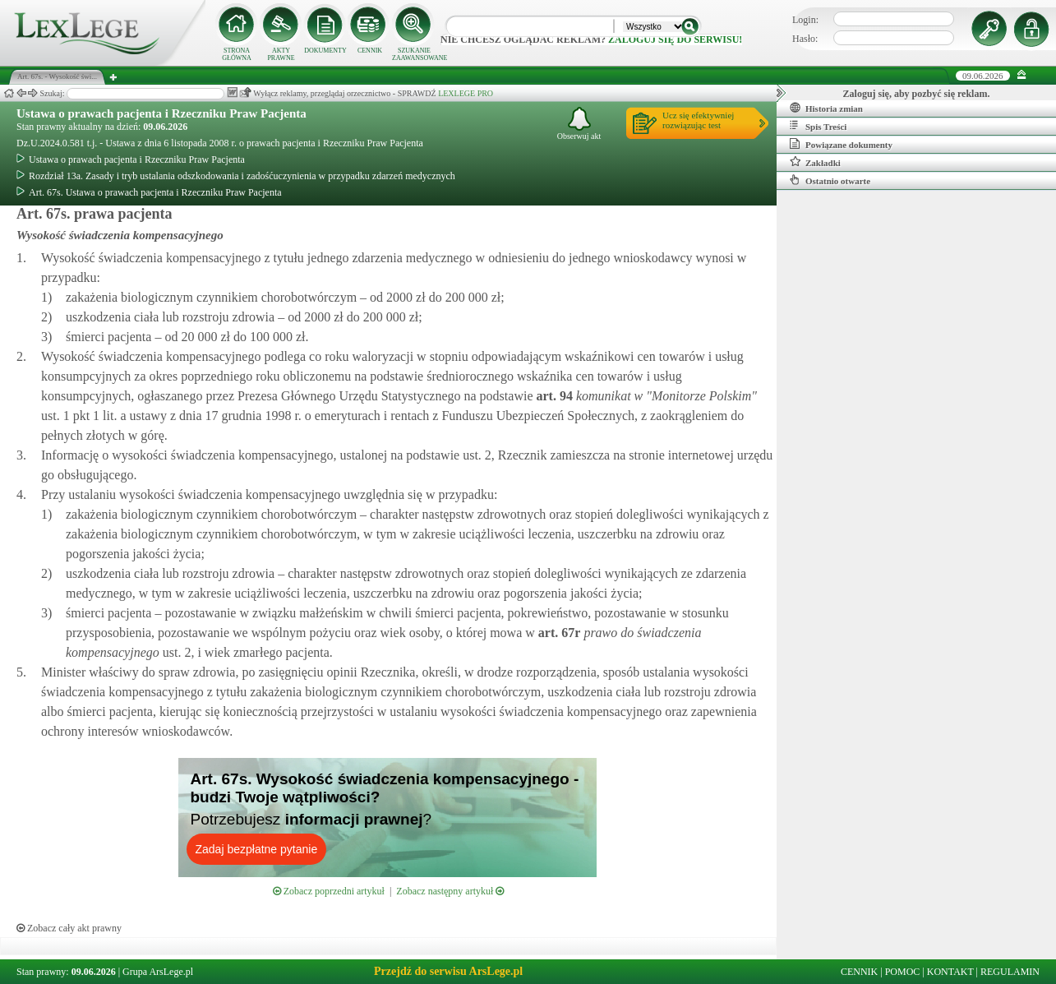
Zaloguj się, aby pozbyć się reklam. (916, 93)
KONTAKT (950, 971)
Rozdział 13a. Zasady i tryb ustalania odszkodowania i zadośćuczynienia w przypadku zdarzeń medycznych (235, 176)
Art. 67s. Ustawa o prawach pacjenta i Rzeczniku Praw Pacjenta (149, 192)
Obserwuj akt (579, 124)
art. (552, 396)
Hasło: (805, 38)
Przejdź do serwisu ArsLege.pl (448, 971)
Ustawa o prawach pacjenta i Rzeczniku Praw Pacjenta (161, 113)
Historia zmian (826, 107)
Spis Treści (818, 126)
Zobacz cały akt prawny (69, 928)
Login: (805, 19)
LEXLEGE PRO (465, 93)
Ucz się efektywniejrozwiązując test (698, 120)
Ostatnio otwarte (830, 180)
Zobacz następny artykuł (450, 891)
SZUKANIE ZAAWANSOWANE (414, 54)
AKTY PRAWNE (280, 54)
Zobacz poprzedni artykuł (329, 891)
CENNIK (369, 50)
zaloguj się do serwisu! (675, 39)
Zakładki (815, 162)
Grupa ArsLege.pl (157, 971)
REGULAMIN (1010, 971)
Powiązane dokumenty (841, 144)
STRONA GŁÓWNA (236, 54)
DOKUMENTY (325, 50)
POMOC (902, 971)
